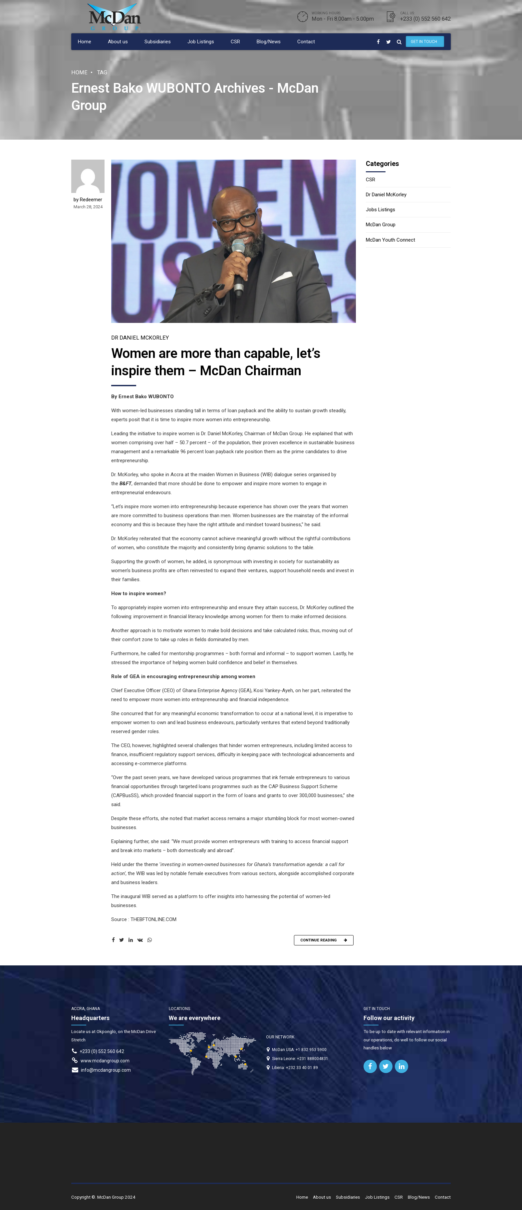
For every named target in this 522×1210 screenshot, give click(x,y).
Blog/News (269, 42)
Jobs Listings (380, 210)
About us (118, 42)
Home (84, 42)
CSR (235, 42)
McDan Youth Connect (390, 240)
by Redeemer (88, 201)
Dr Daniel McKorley (140, 339)
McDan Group (380, 225)
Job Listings (200, 42)
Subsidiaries (157, 42)
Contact (306, 42)
